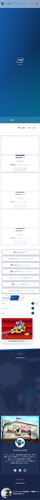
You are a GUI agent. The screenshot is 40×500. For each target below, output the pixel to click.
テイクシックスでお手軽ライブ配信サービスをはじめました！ (26, 493)
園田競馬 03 (20, 158)
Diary (17, 313)
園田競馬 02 (20, 196)
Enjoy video (17, 308)
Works (17, 303)
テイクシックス (20, 450)
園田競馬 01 (19, 232)
